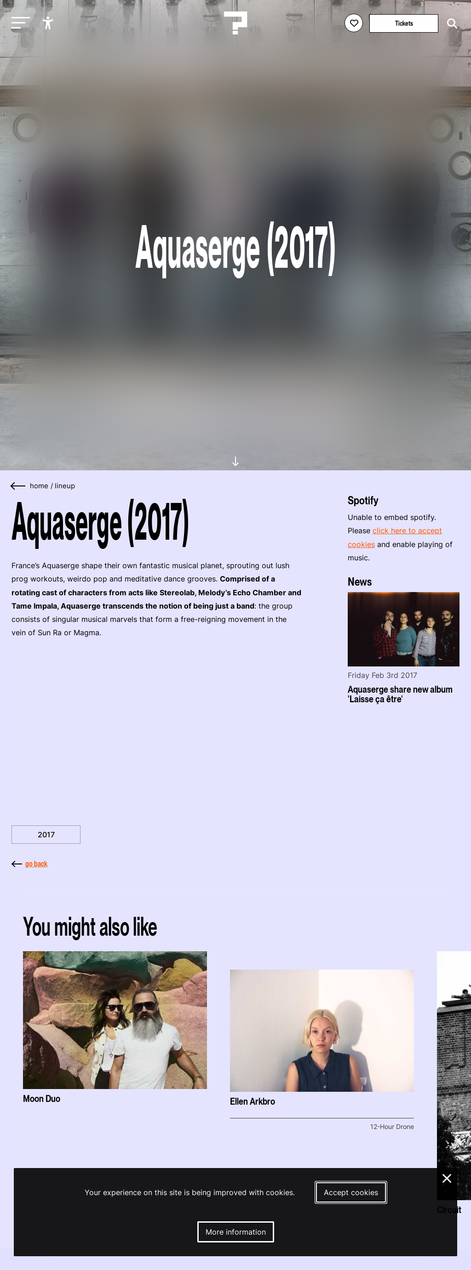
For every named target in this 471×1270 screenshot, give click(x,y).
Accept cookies (351, 1192)
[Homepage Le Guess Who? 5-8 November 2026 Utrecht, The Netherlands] (235, 22)
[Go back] (18, 486)
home (39, 486)
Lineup (65, 486)
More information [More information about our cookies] (236, 1231)
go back (29, 863)
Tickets (404, 23)
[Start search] (450, 24)
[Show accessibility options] (49, 23)
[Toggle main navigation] (18, 23)
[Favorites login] (354, 23)
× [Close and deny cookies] (447, 1177)
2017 (46, 834)
